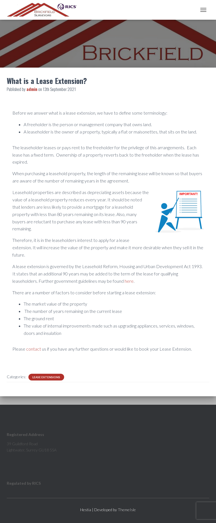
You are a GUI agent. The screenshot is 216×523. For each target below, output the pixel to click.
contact (33, 348)
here (129, 281)
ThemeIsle (127, 509)
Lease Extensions (46, 377)
